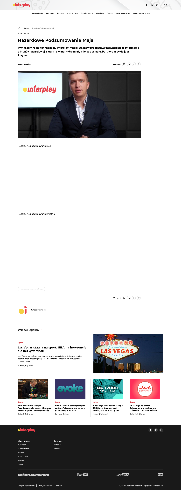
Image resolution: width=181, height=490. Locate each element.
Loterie (20, 464)
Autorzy (57, 445)
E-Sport (21, 452)
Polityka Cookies (45, 486)
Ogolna (26, 28)
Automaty (22, 445)
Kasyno (21, 460)
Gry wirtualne (23, 456)
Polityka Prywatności (26, 486)
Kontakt (57, 449)
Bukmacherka (23, 449)
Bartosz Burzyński (24, 64)
